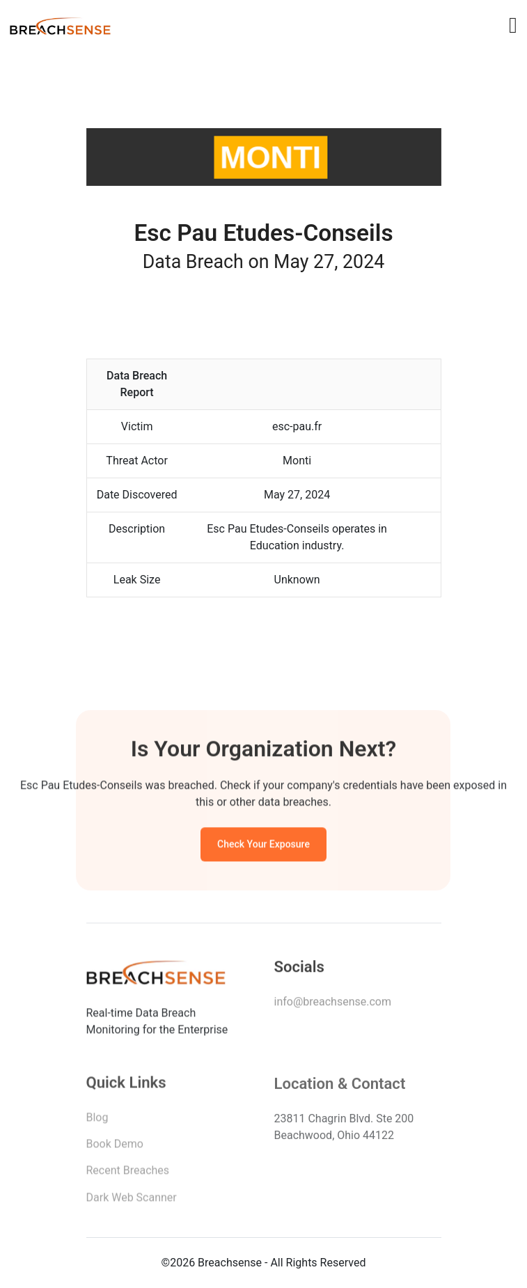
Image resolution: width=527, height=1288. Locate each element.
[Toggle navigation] (513, 25)
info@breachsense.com (332, 1003)
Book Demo (114, 1147)
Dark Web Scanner (131, 1200)
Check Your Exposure (263, 845)
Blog (97, 1119)
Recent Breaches (128, 1173)
